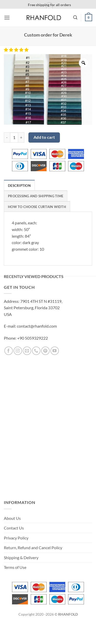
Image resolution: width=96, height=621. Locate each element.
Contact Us (14, 527)
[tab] (19, 185)
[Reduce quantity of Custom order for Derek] (7, 137)
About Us (12, 518)
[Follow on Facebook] (8, 351)
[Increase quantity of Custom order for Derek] (21, 137)
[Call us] (36, 351)
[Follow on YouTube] (54, 351)
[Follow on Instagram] (18, 351)
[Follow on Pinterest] (45, 351)
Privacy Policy (16, 537)
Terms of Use (15, 567)
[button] (7, 17)
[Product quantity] (14, 137)
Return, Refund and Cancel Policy (33, 547)
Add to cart (44, 137)
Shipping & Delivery (21, 557)
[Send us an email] (27, 351)
